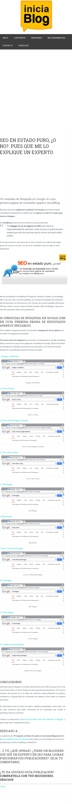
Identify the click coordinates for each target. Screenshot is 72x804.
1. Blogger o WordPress (9, 356)
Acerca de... (24, 45)
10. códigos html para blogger (12, 644)
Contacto (8, 45)
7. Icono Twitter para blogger (11, 548)
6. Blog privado (6, 516)
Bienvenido (36, 38)
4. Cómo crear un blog (9, 452)
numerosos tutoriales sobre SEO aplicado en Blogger (41, 719)
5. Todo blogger (6, 484)
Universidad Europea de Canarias (15, 739)
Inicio (5, 38)
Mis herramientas (56, 38)
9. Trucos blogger (7, 612)
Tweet (2, 787)
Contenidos (19, 38)
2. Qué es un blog (7, 388)
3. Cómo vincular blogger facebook (14, 420)
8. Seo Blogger (6, 580)
